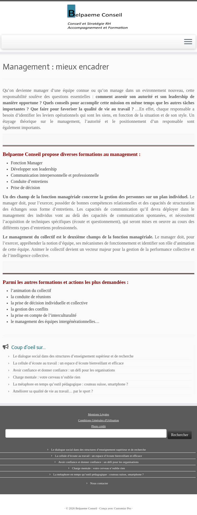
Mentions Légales (98, 414)
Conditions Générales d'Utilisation (98, 420)
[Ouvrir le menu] (188, 42)
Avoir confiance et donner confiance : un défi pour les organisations (64, 370)
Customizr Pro (122, 508)
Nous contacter (99, 483)
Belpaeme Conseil (86, 508)
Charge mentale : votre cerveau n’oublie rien (46, 377)
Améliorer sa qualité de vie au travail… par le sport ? (53, 391)
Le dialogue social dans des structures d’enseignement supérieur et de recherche (73, 356)
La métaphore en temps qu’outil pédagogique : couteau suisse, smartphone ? (70, 384)
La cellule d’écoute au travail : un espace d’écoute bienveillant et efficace (68, 363)
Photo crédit (98, 426)
